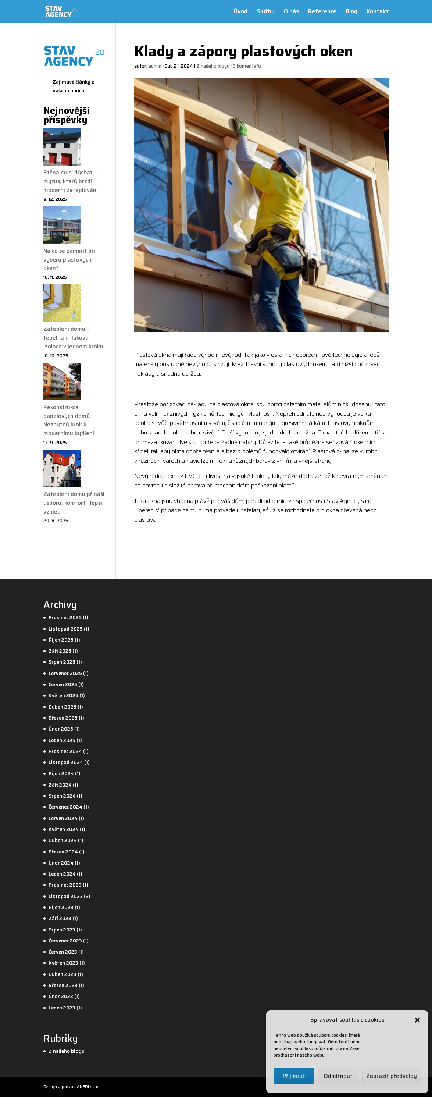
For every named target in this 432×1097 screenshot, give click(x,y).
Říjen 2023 (61, 907)
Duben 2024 (63, 840)
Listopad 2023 (66, 896)
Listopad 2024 (66, 762)
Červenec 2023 (65, 941)
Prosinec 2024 (65, 751)
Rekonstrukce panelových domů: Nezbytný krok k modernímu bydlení (68, 420)
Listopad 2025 (66, 629)
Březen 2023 (63, 985)
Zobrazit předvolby (391, 1076)
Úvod (240, 12)
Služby (266, 12)
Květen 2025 (63, 695)
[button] (417, 1020)
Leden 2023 (62, 1008)
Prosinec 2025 (65, 617)
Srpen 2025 (62, 662)
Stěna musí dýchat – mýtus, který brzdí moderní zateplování (70, 181)
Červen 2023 (63, 952)
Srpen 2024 (62, 796)
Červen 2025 (63, 684)
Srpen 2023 (62, 930)
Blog (351, 12)
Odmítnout (338, 1076)
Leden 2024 (62, 874)
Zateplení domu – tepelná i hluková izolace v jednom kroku (73, 337)
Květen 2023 (63, 963)
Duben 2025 (62, 707)
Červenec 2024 (65, 807)
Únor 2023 (61, 996)
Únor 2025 (61, 729)
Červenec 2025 (65, 673)
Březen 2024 (63, 852)
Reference (322, 12)
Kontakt (378, 12)
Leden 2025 (62, 740)
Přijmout (294, 1076)
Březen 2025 (63, 718)
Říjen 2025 (61, 640)
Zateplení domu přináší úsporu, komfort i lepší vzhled (73, 503)
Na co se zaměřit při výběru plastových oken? (69, 259)
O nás (291, 12)
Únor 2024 (61, 863)
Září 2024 (60, 785)
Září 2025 (60, 651)
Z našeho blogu (212, 66)
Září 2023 (60, 918)
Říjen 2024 (61, 773)
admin (155, 66)
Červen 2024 (63, 818)
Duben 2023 (62, 974)
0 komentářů (247, 66)
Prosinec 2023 (65, 885)
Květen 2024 (64, 829)
